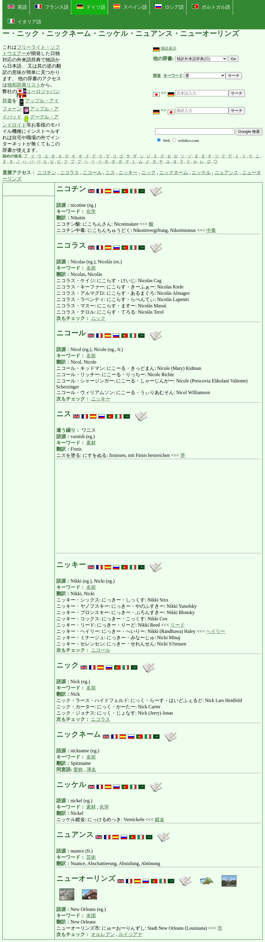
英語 (17, 7)
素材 (91, 442)
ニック (148, 172)
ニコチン (46, 172)
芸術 (91, 857)
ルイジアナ (131, 934)
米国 (91, 915)
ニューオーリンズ (86, 878)
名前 (91, 268)
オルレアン (103, 934)
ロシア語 (169, 7)
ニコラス (69, 172)
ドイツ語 (91, 7)
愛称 (78, 769)
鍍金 (159, 819)
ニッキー (128, 172)
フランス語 (52, 7)
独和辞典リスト (24, 84)
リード (177, 625)
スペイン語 (130, 7)
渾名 (91, 769)
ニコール (92, 172)
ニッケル (201, 172)
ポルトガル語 (211, 7)
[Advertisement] (108, 98)
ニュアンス (226, 172)
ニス (110, 172)
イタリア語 (24, 21)
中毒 (211, 230)
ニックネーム (173, 172)
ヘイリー (215, 631)
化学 (91, 211)
